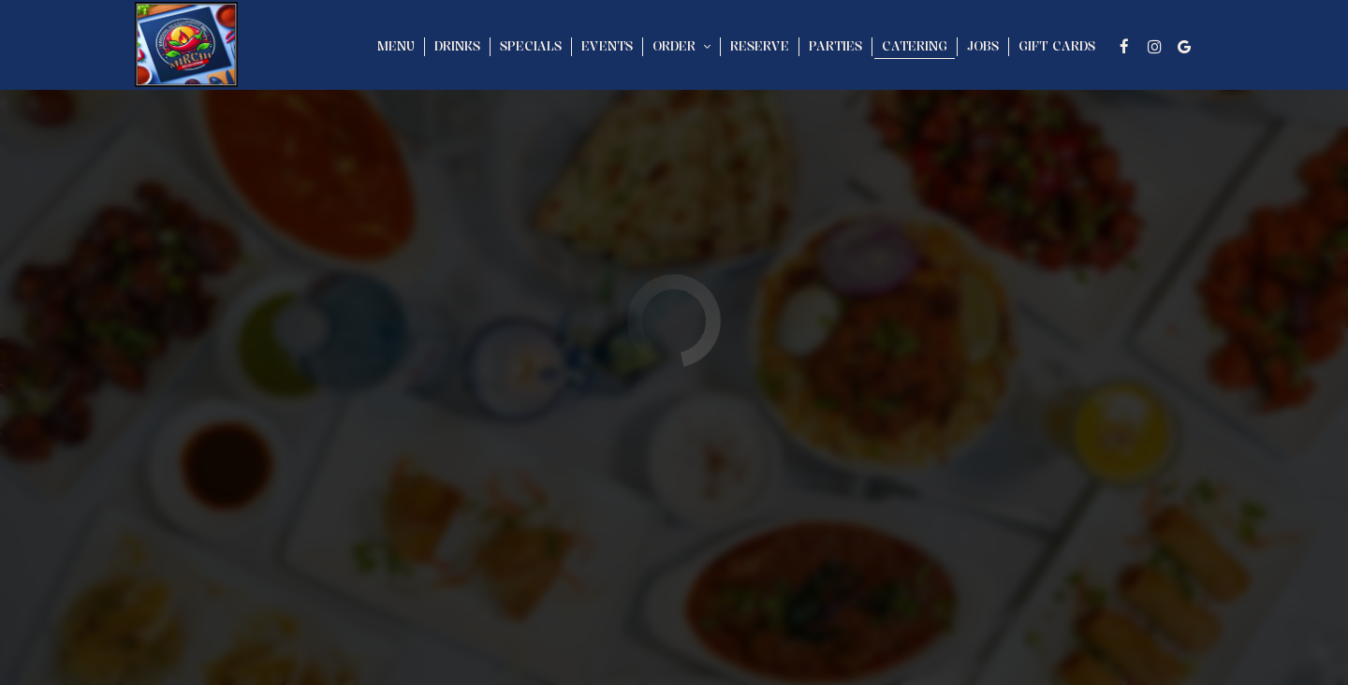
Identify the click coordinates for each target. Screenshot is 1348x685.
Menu (396, 46)
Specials (531, 46)
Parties (835, 46)
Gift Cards (1056, 46)
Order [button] (681, 46)
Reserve (759, 46)
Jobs (983, 46)
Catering (914, 46)
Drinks (457, 46)
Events (607, 46)
